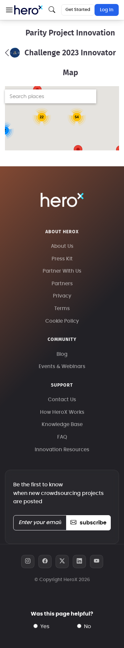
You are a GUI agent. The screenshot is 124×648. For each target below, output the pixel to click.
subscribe (88, 523)
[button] (9, 10)
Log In (106, 10)
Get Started (77, 10)
